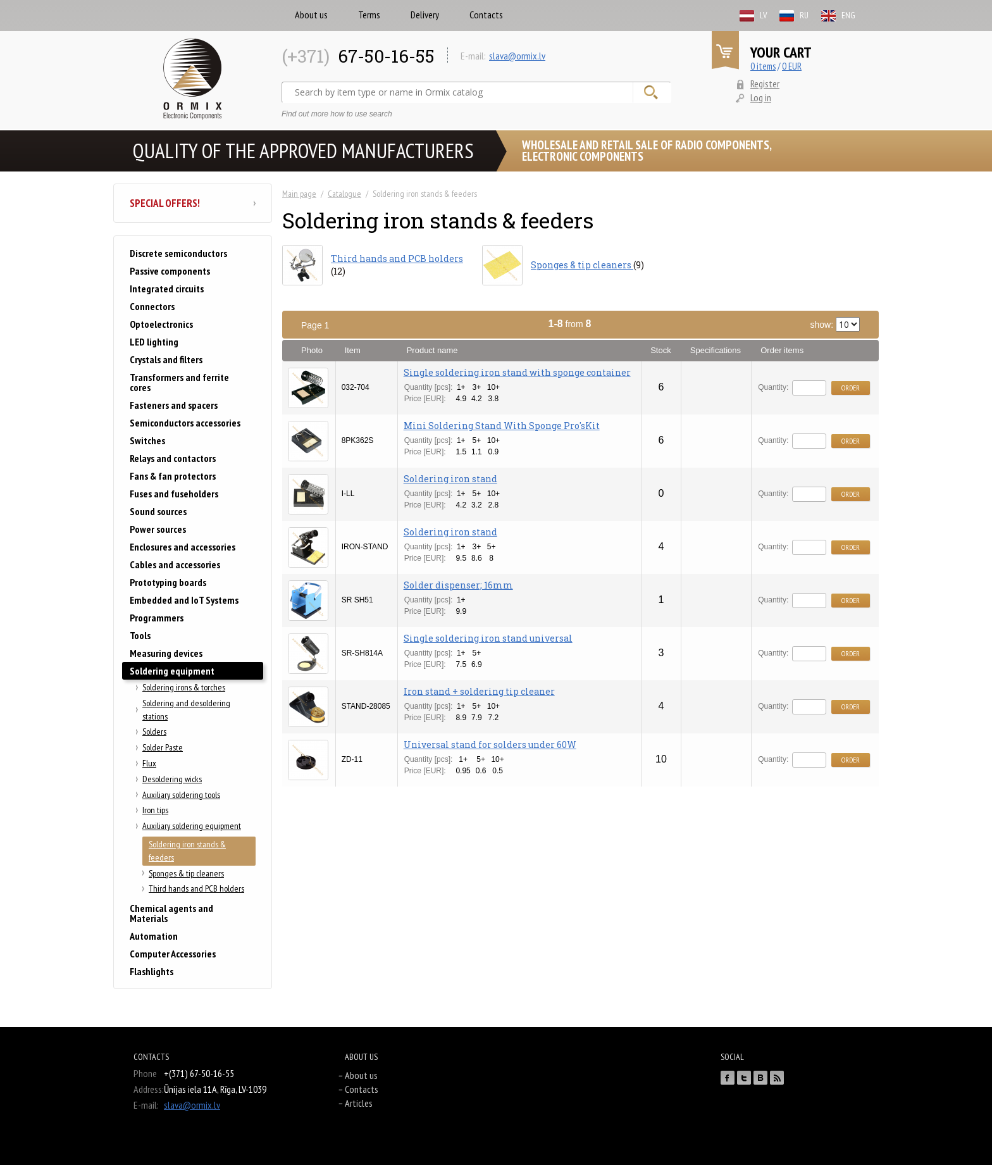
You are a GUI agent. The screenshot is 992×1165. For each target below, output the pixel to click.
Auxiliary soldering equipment (191, 826)
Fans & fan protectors (173, 476)
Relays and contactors (173, 458)
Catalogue (344, 193)
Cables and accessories (175, 564)
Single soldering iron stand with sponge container (517, 372)
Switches (147, 440)
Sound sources (158, 511)
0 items (763, 66)
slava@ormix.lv (517, 55)
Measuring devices (166, 653)
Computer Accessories (173, 953)
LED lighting (154, 341)
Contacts (486, 14)
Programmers (156, 617)
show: (835, 324)
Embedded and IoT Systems (184, 600)
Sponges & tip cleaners (186, 873)
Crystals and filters (166, 359)
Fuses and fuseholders (174, 493)
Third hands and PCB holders (196, 888)
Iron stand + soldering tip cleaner (479, 691)
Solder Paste (162, 747)
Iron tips (155, 810)
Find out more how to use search (337, 113)
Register (764, 83)
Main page (299, 193)
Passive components (170, 271)
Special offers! (193, 203)
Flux (149, 763)
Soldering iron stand (450, 479)
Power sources (158, 529)
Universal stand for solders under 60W (490, 744)
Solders (154, 731)
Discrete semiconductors (178, 253)
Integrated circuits (167, 288)
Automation (154, 936)
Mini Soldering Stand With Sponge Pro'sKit (502, 426)
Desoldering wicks (172, 779)
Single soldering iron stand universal (488, 638)
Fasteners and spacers (174, 405)
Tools (140, 635)
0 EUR (792, 66)
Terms (369, 14)
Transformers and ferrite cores (179, 382)
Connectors (152, 306)
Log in (760, 97)
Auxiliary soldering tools (181, 795)
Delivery (425, 14)
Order (850, 387)
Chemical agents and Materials (171, 913)
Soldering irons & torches (183, 687)
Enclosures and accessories (182, 546)
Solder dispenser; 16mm (458, 585)
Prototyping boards (168, 582)
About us (311, 14)
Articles (359, 1103)
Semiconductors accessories (185, 422)
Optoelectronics (161, 324)
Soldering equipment (172, 670)
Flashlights (151, 971)
